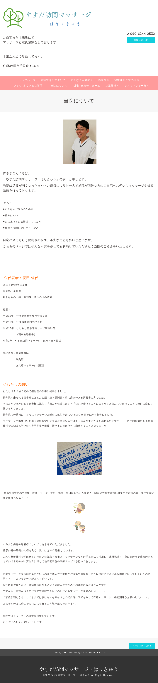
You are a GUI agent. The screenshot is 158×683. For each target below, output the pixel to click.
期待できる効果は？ (53, 80)
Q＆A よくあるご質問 (29, 85)
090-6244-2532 (142, 33)
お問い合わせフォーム (86, 85)
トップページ (27, 80)
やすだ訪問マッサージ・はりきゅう (79, 669)
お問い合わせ (141, 40)
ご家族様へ (112, 85)
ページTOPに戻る (142, 645)
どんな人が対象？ (82, 80)
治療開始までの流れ (126, 80)
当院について (59, 85)
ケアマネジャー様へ (136, 85)
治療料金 (103, 80)
